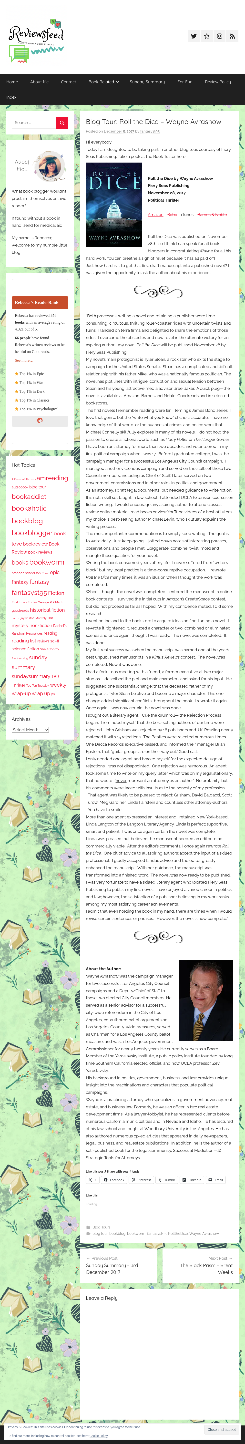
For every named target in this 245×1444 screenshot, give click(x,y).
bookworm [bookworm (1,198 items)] (46, 562)
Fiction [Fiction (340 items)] (56, 593)
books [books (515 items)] (20, 562)
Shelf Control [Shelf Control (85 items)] (50, 649)
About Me (39, 81)
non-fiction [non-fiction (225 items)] (41, 625)
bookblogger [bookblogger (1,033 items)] (32, 533)
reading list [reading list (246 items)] (24, 641)
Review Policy (218, 81)
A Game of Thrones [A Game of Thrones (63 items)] (24, 479)
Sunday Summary (147, 81)
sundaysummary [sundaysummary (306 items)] (31, 676)
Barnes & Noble (212, 214)
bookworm (136, 1233)
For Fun (185, 81)
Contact (68, 81)
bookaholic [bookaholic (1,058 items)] (29, 508)
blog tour (100, 1233)
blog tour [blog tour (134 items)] (37, 487)
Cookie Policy (99, 1436)
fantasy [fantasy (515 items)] (39, 581)
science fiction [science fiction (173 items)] (25, 648)
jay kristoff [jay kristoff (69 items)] (27, 618)
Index (11, 97)
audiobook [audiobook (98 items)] (20, 487)
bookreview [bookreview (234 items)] (35, 544)
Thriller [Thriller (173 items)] (18, 685)
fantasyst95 (150, 131)
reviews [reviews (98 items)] (43, 641)
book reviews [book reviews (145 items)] (40, 552)
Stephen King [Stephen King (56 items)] (20, 658)
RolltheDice (178, 1233)
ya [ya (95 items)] (53, 694)
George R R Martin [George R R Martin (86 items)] (51, 602)
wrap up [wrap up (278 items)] (41, 693)
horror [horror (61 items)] (16, 618)
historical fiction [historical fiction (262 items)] (47, 610)
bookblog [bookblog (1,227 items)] (27, 520)
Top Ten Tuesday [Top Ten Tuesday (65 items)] (37, 685)
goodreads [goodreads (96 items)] (20, 610)
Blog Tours (101, 1227)
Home (12, 81)
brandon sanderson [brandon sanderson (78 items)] (26, 573)
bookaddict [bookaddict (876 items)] (29, 496)
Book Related (104, 81)
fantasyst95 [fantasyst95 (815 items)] (29, 592)
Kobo (172, 214)
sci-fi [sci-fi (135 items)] (54, 641)
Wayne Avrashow (204, 1233)
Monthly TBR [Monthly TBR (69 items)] (44, 618)
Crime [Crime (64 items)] (45, 573)
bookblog (117, 1233)
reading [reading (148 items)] (50, 633)
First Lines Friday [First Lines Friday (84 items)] (24, 602)
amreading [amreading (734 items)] (52, 478)
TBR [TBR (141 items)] (55, 676)
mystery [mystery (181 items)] (20, 625)
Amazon (155, 214)
